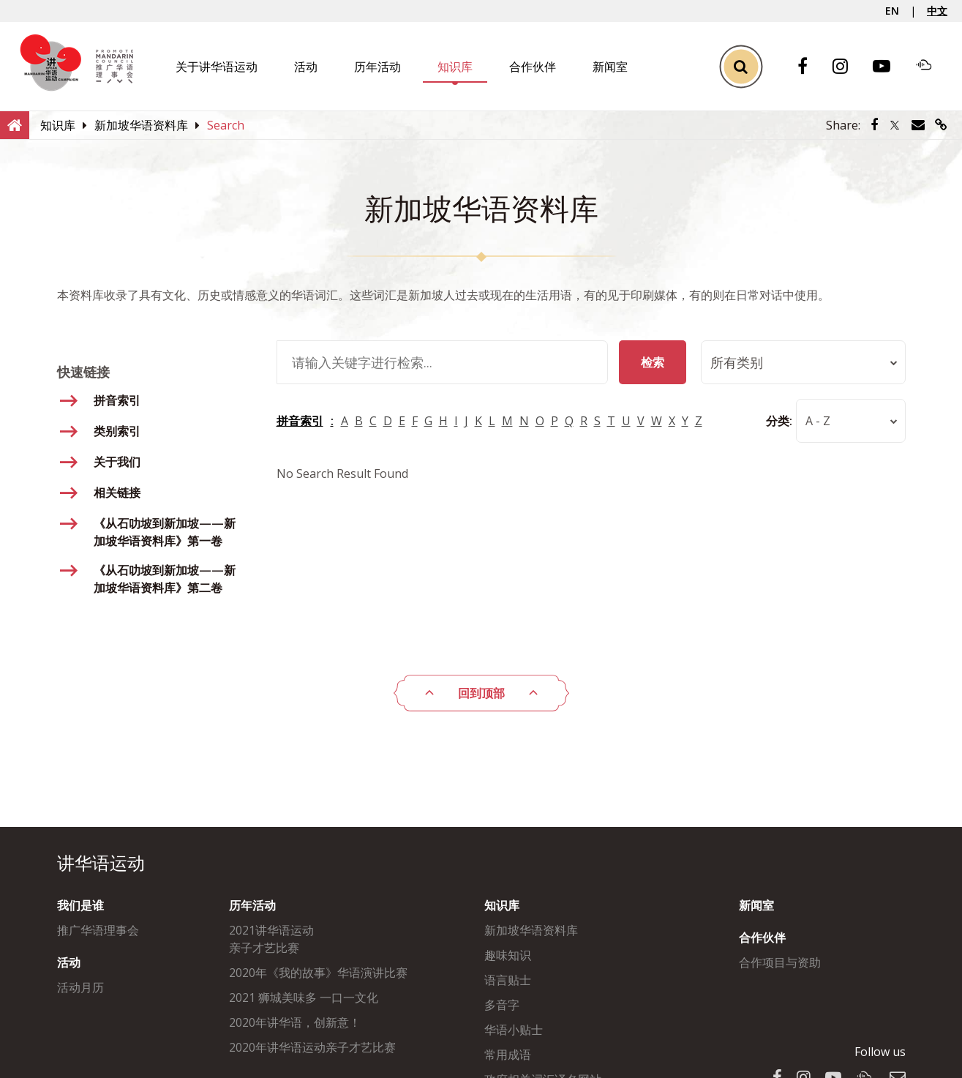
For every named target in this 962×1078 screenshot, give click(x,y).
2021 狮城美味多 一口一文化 (303, 997)
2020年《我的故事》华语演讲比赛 (318, 973)
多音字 (501, 1005)
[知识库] (58, 125)
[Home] (14, 124)
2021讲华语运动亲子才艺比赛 (271, 939)
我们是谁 (80, 905)
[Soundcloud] (931, 66)
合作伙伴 (532, 67)
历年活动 (377, 67)
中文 (937, 11)
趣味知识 (507, 955)
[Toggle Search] (740, 66)
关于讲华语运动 (217, 67)
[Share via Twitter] (894, 125)
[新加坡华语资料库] (141, 125)
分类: (779, 421)
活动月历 (80, 987)
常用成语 (507, 1055)
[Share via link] (941, 125)
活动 (305, 67)
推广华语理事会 (98, 930)
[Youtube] (889, 67)
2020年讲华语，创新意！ (295, 1022)
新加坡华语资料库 (531, 930)
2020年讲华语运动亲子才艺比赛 (312, 1047)
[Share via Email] (918, 125)
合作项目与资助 (780, 962)
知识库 (455, 67)
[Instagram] (848, 67)
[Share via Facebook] (874, 125)
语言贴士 (507, 980)
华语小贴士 (513, 1030)
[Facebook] (809, 67)
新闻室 (610, 67)
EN (892, 11)
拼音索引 (300, 421)
